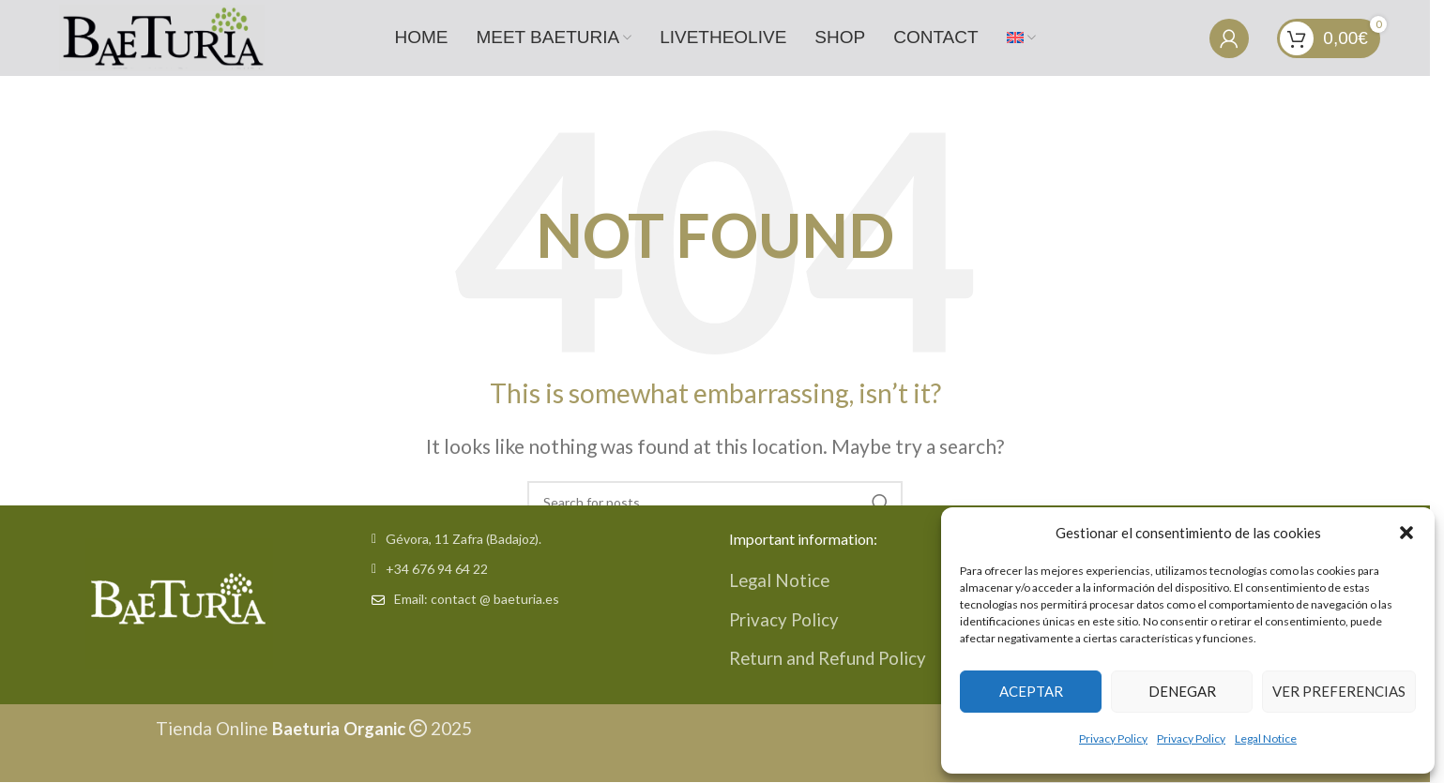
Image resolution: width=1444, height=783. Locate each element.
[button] (1406, 532)
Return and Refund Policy (830, 657)
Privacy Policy (1113, 738)
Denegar (1182, 691)
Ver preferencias (1339, 691)
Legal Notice (1266, 738)
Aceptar (1031, 691)
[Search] (715, 500)
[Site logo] (159, 35)
